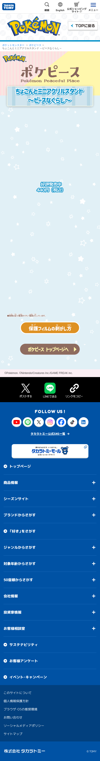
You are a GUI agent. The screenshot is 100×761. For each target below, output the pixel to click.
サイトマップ (13, 734)
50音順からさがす (18, 579)
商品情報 (11, 482)
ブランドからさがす (20, 515)
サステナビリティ (23, 644)
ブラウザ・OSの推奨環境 (20, 709)
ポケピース (35, 45)
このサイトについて (18, 693)
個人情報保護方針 (16, 701)
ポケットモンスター (13, 45)
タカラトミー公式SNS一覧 (48, 434)
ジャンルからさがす (20, 547)
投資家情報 (12, 612)
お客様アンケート (23, 660)
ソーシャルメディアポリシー (24, 725)
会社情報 (11, 596)
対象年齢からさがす (20, 563)
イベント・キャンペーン (28, 677)
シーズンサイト (16, 498)
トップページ (20, 466)
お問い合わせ (13, 717)
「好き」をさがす (22, 531)
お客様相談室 (14, 628)
